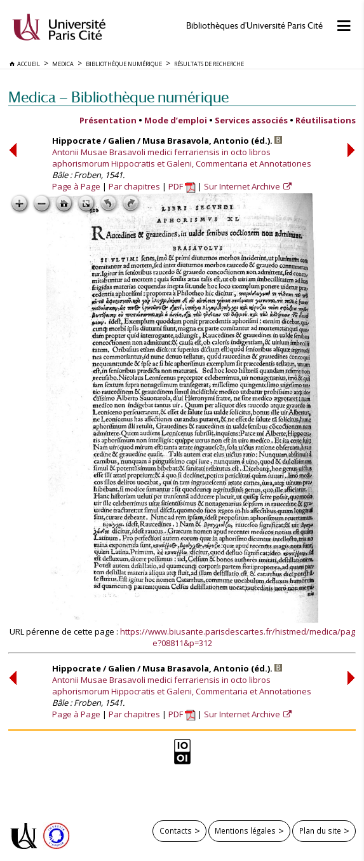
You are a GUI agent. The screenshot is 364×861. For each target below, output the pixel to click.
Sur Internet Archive (243, 186)
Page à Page (76, 186)
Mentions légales (245, 830)
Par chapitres (134, 186)
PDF (182, 186)
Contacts (175, 830)
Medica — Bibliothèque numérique (118, 97)
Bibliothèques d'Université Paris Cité (254, 26)
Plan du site (320, 830)
